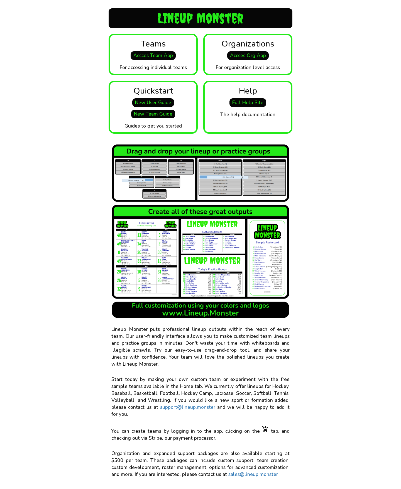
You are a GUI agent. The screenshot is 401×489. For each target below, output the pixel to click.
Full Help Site (247, 102)
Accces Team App (153, 55)
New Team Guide (153, 114)
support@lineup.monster (187, 407)
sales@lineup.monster (253, 474)
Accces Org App (248, 55)
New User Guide (153, 102)
